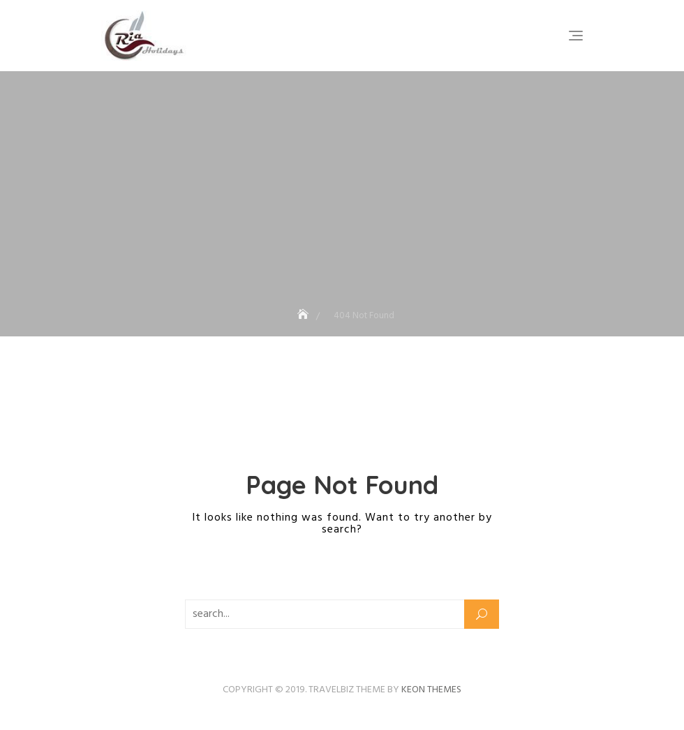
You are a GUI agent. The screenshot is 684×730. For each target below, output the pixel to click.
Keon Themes (431, 690)
